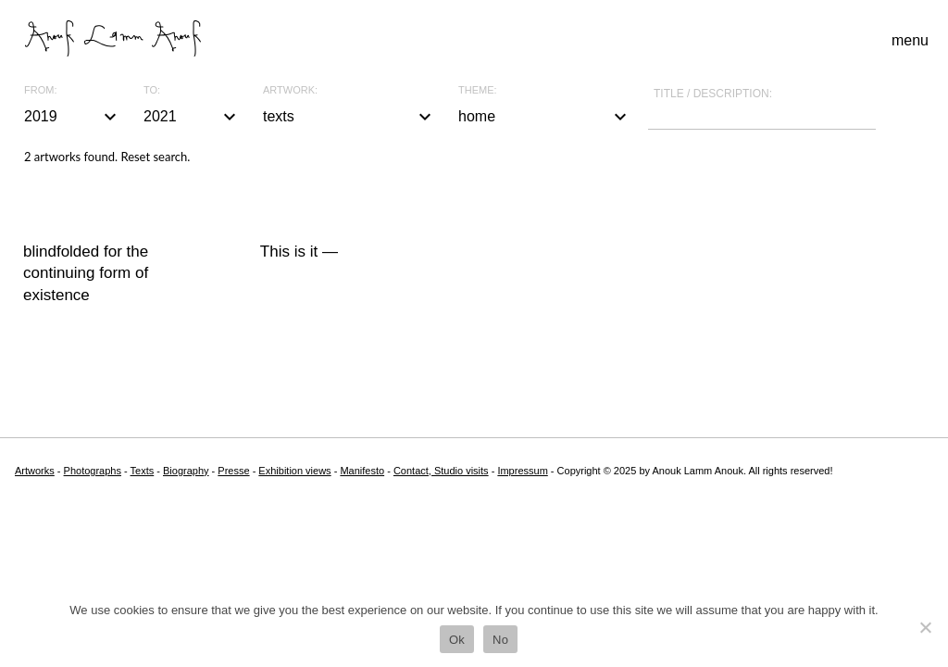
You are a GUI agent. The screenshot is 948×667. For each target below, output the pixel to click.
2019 (72, 117)
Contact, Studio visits (441, 470)
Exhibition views (294, 470)
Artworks (35, 470)
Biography (186, 470)
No (500, 640)
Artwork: (290, 90)
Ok (457, 640)
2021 (192, 117)
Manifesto (362, 470)
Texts (143, 470)
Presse (233, 470)
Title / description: (713, 93)
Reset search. (155, 156)
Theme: (477, 90)
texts (349, 117)
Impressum (522, 470)
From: (40, 90)
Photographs (92, 470)
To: (151, 90)
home (544, 117)
